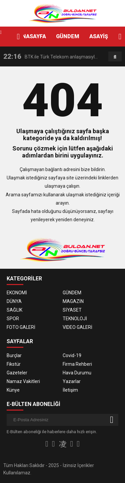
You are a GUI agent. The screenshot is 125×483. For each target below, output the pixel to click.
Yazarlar (72, 381)
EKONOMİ (17, 292)
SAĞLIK (14, 310)
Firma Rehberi (77, 364)
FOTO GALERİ (21, 327)
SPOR (13, 318)
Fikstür (14, 364)
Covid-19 (72, 355)
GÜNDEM (67, 36)
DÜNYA (14, 301)
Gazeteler (17, 372)
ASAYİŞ (98, 36)
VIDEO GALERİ (77, 327)
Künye (13, 390)
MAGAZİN (73, 301)
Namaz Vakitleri (23, 381)
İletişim (70, 390)
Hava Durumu (77, 372)
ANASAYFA (32, 36)
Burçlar (14, 355)
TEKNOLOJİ (75, 318)
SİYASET (72, 310)
